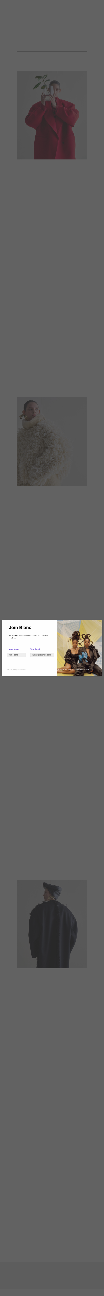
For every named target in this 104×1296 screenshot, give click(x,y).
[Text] (16, 655)
